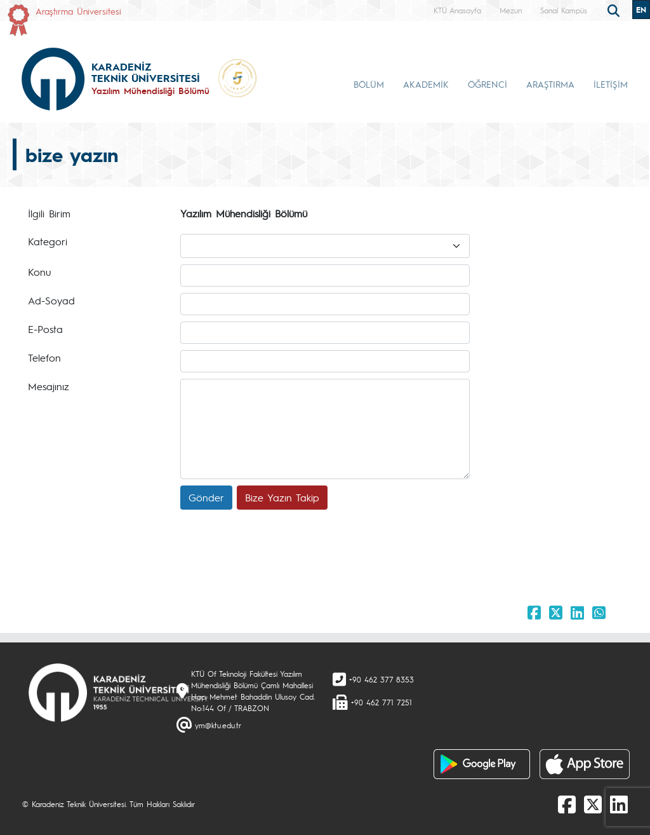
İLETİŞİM (611, 84)
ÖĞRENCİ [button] (487, 84)
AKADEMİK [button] (426, 84)
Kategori (47, 241)
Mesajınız (48, 386)
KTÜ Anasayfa (457, 10)
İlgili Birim (49, 213)
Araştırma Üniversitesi (78, 11)
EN (641, 9)
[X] (593, 804)
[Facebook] (567, 804)
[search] (615, 9)
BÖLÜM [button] (369, 84)
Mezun (511, 10)
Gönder (206, 497)
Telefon (44, 357)
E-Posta (45, 329)
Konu (39, 271)
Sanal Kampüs (563, 10)
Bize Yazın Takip (282, 497)
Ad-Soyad (51, 300)
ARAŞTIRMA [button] (550, 84)
